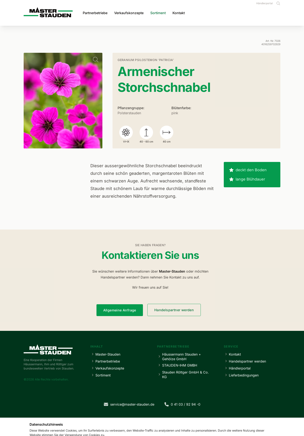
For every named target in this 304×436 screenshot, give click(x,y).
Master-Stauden (105, 354)
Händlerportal (264, 3)
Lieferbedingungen (241, 375)
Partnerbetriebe (95, 13)
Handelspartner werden (174, 310)
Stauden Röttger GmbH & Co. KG (183, 374)
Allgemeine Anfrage (119, 310)
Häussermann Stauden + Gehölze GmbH (179, 356)
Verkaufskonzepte (129, 13)
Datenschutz (145, 420)
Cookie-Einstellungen (173, 420)
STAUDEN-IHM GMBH (177, 365)
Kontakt (178, 13)
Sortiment (158, 13)
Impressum (123, 420)
